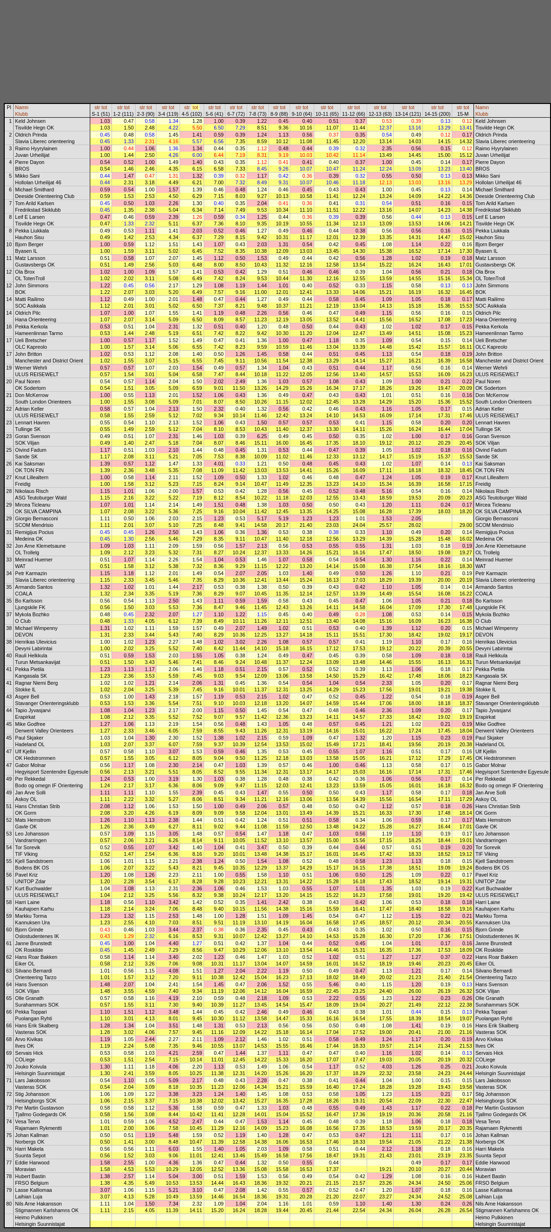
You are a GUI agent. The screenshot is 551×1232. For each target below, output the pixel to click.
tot (104, 107)
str (97, 107)
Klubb (21, 114)
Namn (21, 107)
